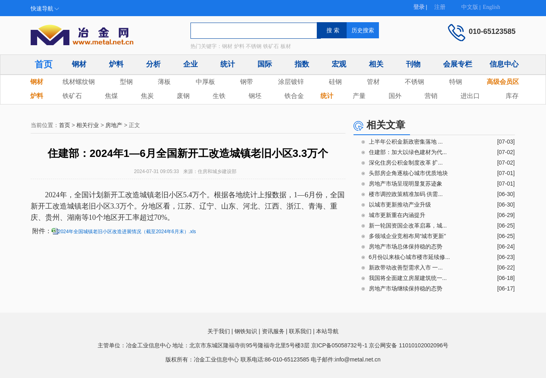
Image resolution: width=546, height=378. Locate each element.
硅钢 (335, 81)
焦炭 (147, 95)
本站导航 (327, 331)
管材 (373, 81)
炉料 (116, 64)
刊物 (413, 64)
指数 (302, 64)
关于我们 (218, 331)
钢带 (246, 81)
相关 (376, 64)
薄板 (164, 81)
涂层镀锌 (291, 81)
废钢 (183, 95)
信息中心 (504, 64)
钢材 (79, 64)
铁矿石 (72, 95)
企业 (190, 64)
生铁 (219, 95)
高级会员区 (503, 81)
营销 (431, 95)
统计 (227, 64)
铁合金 (294, 95)
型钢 (126, 81)
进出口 (470, 95)
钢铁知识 (245, 331)
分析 (153, 64)
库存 (512, 95)
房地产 (113, 125)
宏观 (339, 64)
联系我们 (300, 331)
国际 (264, 64)
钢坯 (255, 95)
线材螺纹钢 (79, 81)
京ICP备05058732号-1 (339, 345)
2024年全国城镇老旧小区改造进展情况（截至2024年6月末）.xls (127, 231)
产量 (359, 95)
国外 (395, 95)
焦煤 (111, 95)
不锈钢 (414, 81)
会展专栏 (457, 64)
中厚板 (205, 81)
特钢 (455, 81)
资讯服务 (273, 331)
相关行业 (87, 125)
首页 (43, 64)
